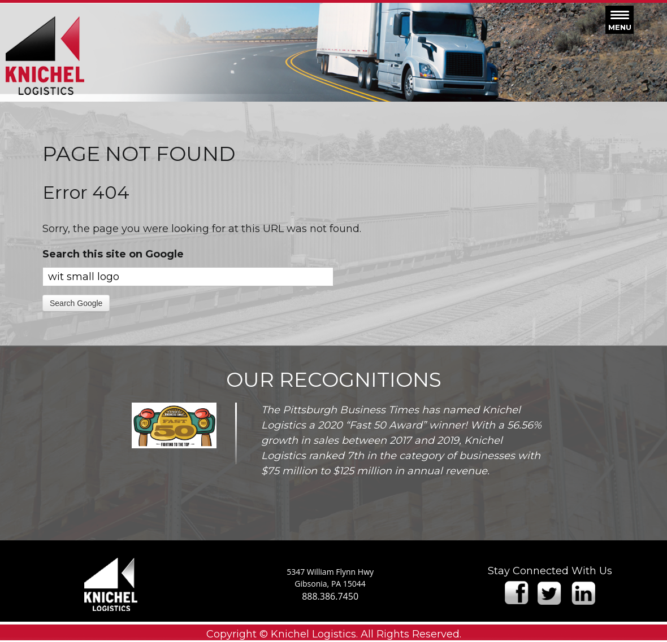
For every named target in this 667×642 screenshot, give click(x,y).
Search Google (76, 303)
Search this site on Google (113, 254)
